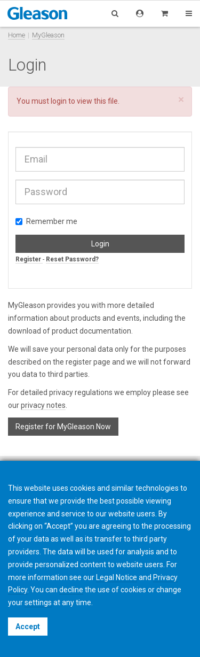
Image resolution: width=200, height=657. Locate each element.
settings (38, 602)
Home (16, 35)
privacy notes (43, 405)
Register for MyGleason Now (63, 426)
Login (100, 243)
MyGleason (48, 35)
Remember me (46, 221)
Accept (27, 626)
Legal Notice (116, 577)
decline (71, 589)
